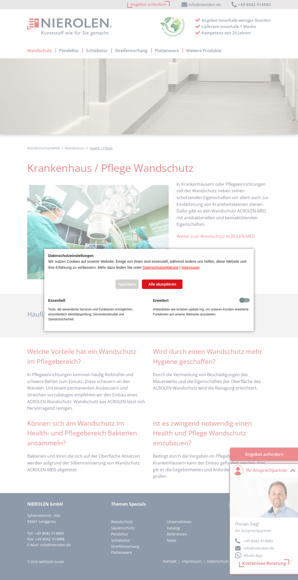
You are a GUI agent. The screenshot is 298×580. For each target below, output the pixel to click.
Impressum (190, 267)
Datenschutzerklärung (160, 267)
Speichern (127, 284)
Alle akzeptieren (162, 284)
